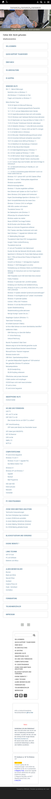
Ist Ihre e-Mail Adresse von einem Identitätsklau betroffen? (24, 326)
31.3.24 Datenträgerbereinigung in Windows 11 (22, 150)
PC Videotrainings (13, 501)
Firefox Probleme (13, 279)
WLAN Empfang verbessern (16, 372)
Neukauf (10, 477)
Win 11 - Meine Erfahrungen (14, 89)
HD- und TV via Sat (11, 414)
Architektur (9, 590)
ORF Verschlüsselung (12, 424)
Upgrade (10, 474)
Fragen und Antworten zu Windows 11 (19, 98)
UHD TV (8, 411)
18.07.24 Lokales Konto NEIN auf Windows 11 (22, 141)
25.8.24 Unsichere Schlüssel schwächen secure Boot (24, 138)
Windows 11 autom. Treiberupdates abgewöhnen (23, 179)
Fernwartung (11, 598)
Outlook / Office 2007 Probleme (17, 301)
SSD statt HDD (10, 484)
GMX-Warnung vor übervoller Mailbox (19, 332)
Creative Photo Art (11, 584)
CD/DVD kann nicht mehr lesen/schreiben (19, 382)
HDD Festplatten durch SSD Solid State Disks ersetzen (24, 276)
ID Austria (10, 78)
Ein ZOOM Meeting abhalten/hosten (17, 527)
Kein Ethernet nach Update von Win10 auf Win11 (23, 191)
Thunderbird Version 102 (15, 209)
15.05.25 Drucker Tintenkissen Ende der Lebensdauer (24, 123)
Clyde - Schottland (11, 587)
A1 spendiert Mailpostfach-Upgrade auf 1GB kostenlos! (23, 360)
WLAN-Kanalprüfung (14, 369)
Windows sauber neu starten (16, 218)
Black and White (11, 575)
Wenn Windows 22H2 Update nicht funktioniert (22, 194)
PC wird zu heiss (11, 385)
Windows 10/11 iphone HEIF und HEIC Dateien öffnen (24, 176)
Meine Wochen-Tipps (12, 102)
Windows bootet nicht (12, 354)
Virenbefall (9, 493)
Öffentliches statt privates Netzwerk (17, 376)
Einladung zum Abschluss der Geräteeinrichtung (23, 285)
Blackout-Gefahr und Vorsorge (19, 536)
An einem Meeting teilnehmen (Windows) (18, 521)
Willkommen (11, 46)
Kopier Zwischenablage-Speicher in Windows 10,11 (23, 197)
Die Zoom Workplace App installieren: (17, 515)
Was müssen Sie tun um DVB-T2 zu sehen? (21, 420)
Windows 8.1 (10, 468)
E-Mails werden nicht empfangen (16, 379)
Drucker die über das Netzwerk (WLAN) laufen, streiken (24, 251)
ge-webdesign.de (40, 789)
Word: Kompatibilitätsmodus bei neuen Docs (21, 200)
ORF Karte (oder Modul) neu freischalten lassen (22, 427)
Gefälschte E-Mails (11, 329)
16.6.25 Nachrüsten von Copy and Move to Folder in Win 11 (26, 120)
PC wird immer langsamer (14, 388)
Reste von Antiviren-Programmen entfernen (21, 227)
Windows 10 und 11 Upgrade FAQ (18, 461)
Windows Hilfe (12, 86)
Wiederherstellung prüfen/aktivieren (19, 310)
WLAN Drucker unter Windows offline (19, 224)
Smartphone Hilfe (13, 397)
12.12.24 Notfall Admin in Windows (19, 132)
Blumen (8, 572)
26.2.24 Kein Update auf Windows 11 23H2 (21, 153)
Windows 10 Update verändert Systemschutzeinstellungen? (26, 293)
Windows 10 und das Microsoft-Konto (19, 305)
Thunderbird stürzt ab (14, 245)
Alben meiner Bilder (14, 569)
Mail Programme (13, 480)
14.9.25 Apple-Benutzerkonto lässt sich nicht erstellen (24, 114)
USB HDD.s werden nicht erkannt (18, 206)
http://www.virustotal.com (21, 738)
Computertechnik (13, 452)
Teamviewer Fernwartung (13, 321)
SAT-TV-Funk (10, 555)
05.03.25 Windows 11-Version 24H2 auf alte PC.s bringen (25, 129)
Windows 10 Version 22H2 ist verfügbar (20, 203)
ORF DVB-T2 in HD (11, 417)
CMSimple (26, 789)
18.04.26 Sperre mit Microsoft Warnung (20, 105)
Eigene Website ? (12, 543)
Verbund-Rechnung (14, 338)
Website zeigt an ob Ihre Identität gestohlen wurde (21, 345)
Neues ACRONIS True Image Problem (19, 221)
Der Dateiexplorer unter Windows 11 (19, 212)
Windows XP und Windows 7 (15, 471)
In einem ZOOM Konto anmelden (16, 518)
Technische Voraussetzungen (15, 512)
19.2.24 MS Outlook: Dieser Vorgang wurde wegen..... (24, 156)
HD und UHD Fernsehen (15, 408)
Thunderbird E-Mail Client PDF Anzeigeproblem (22, 239)
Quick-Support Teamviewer (17, 54)
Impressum (10, 614)
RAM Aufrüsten (10, 487)
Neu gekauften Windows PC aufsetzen (18, 363)
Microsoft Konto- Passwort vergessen (17, 351)
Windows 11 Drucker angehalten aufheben (21, 188)
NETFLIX (8, 443)
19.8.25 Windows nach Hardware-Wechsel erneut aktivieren (26, 117)
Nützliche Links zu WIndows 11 (17, 92)
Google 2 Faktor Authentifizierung (18, 242)
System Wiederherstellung (16, 308)
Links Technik (11, 551)
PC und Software (11, 558)
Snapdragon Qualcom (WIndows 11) (17, 317)
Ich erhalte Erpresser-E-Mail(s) (15, 324)
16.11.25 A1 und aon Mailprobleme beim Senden (23, 111)
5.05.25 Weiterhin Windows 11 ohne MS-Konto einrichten (25, 126)
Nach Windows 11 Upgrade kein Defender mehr (22, 233)
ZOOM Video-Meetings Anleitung (19, 509)
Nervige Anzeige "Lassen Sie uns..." (18, 313)
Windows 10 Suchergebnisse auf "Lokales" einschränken (25, 296)
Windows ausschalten (14, 182)
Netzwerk (9, 490)
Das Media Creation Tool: (15, 464)
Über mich (10, 62)
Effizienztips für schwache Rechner (18, 215)
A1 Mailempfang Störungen (16, 236)
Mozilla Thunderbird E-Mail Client (16, 342)
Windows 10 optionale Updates (17, 299)
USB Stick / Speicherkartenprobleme (17, 357)
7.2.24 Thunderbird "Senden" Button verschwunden (23, 159)
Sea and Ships (10, 578)
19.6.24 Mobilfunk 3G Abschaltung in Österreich (22, 144)
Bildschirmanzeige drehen (16, 185)
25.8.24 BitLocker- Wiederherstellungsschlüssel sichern (25, 135)
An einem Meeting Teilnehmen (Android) (18, 524)
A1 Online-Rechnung (14, 335)
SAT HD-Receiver (11, 434)
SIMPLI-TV (9, 440)
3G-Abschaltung (12, 70)
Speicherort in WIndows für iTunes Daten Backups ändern (25, 254)
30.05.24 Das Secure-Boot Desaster (18, 147)
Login (47, 789)
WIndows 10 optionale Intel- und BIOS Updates (22, 282)
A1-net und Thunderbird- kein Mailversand (21, 248)
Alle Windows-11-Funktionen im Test (19, 95)
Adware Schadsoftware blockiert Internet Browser (21, 348)
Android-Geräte (10, 400)
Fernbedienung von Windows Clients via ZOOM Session (25, 268)
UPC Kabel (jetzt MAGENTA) (14, 431)
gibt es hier (30, 712)
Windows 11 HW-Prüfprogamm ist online (20, 265)
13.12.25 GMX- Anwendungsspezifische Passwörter (24, 108)
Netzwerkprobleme (12, 366)
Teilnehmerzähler (13, 606)
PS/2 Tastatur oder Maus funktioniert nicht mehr (22, 230)
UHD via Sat (9, 437)
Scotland (8, 581)
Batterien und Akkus (12, 560)
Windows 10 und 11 (12, 458)
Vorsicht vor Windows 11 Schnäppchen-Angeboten (23, 262)
